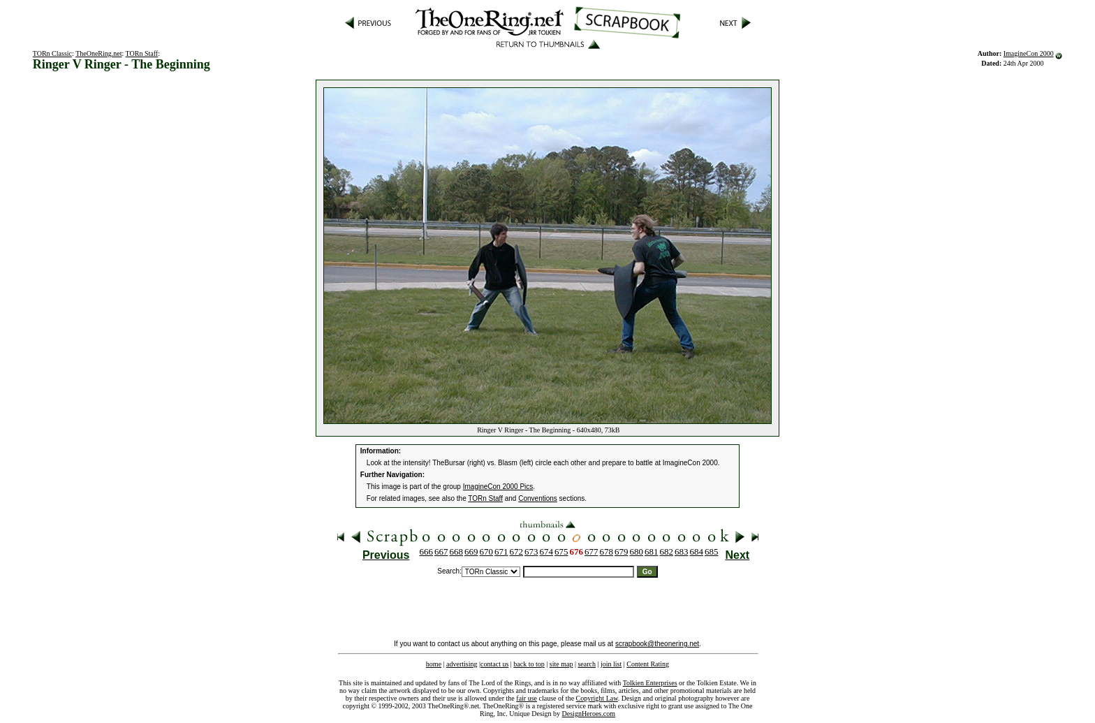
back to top (528, 664)
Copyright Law (597, 698)
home (433, 664)
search (587, 664)
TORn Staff (142, 53)
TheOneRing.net (98, 53)
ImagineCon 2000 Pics (498, 486)
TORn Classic (52, 53)
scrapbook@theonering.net (657, 644)
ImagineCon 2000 (1029, 53)
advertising (461, 664)
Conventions (537, 498)
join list (611, 664)
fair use (526, 698)
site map (561, 664)
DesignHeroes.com (588, 713)
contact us (494, 664)
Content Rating (647, 664)
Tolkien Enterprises (650, 683)
